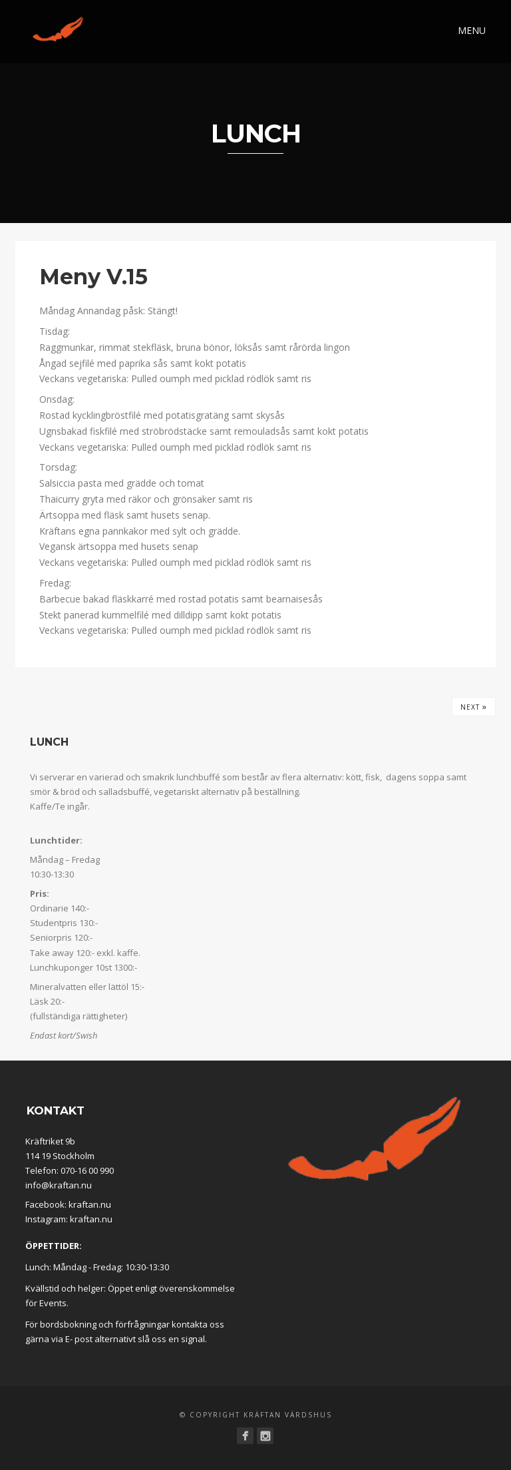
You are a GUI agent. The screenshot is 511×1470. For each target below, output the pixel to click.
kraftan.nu (90, 1204)
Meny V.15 (93, 277)
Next (473, 706)
